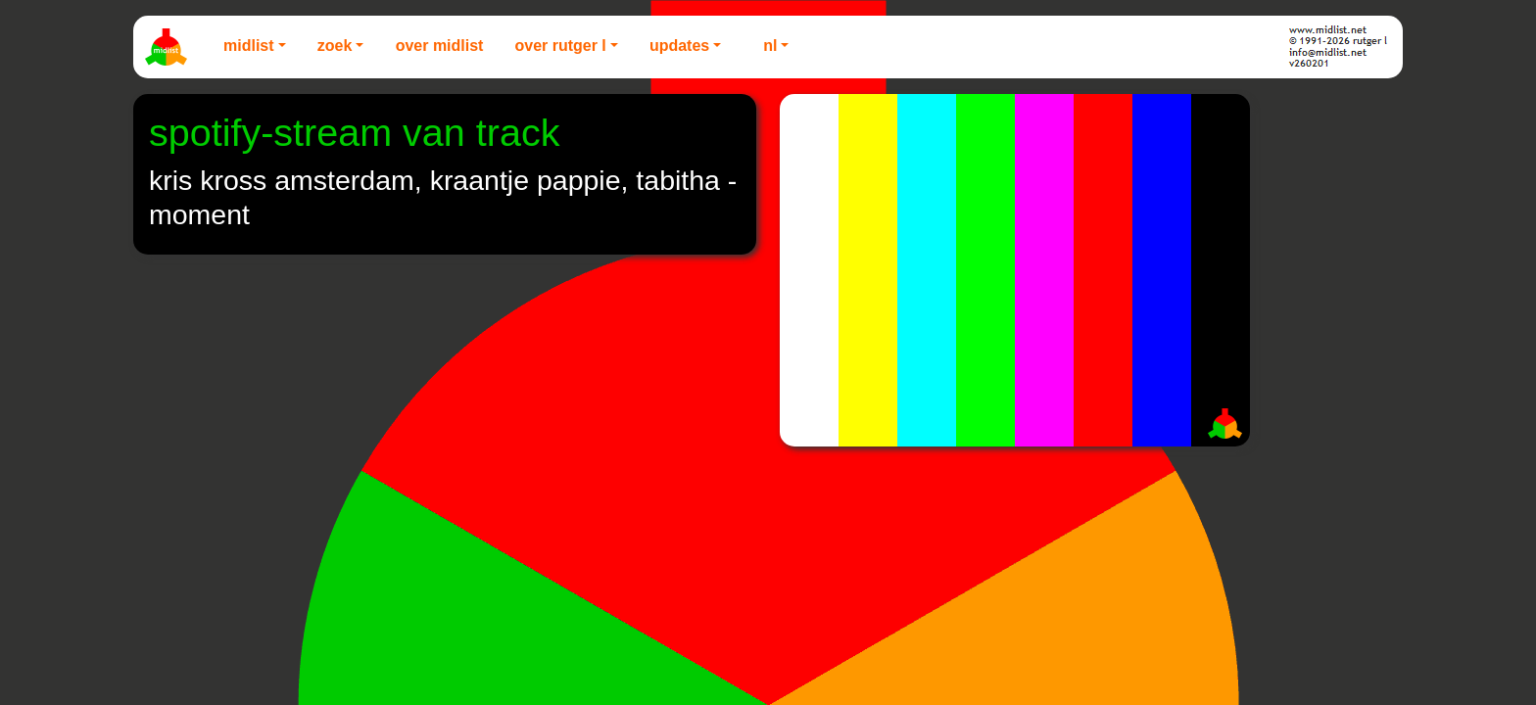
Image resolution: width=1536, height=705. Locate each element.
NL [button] (770, 45)
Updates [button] (679, 45)
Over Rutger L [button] (559, 45)
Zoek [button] (335, 45)
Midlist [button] (248, 45)
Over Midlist (440, 45)
